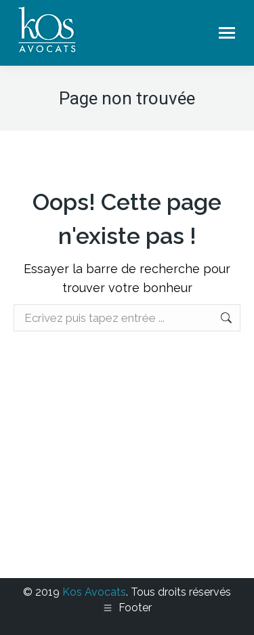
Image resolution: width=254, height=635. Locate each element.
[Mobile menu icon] (226, 33)
